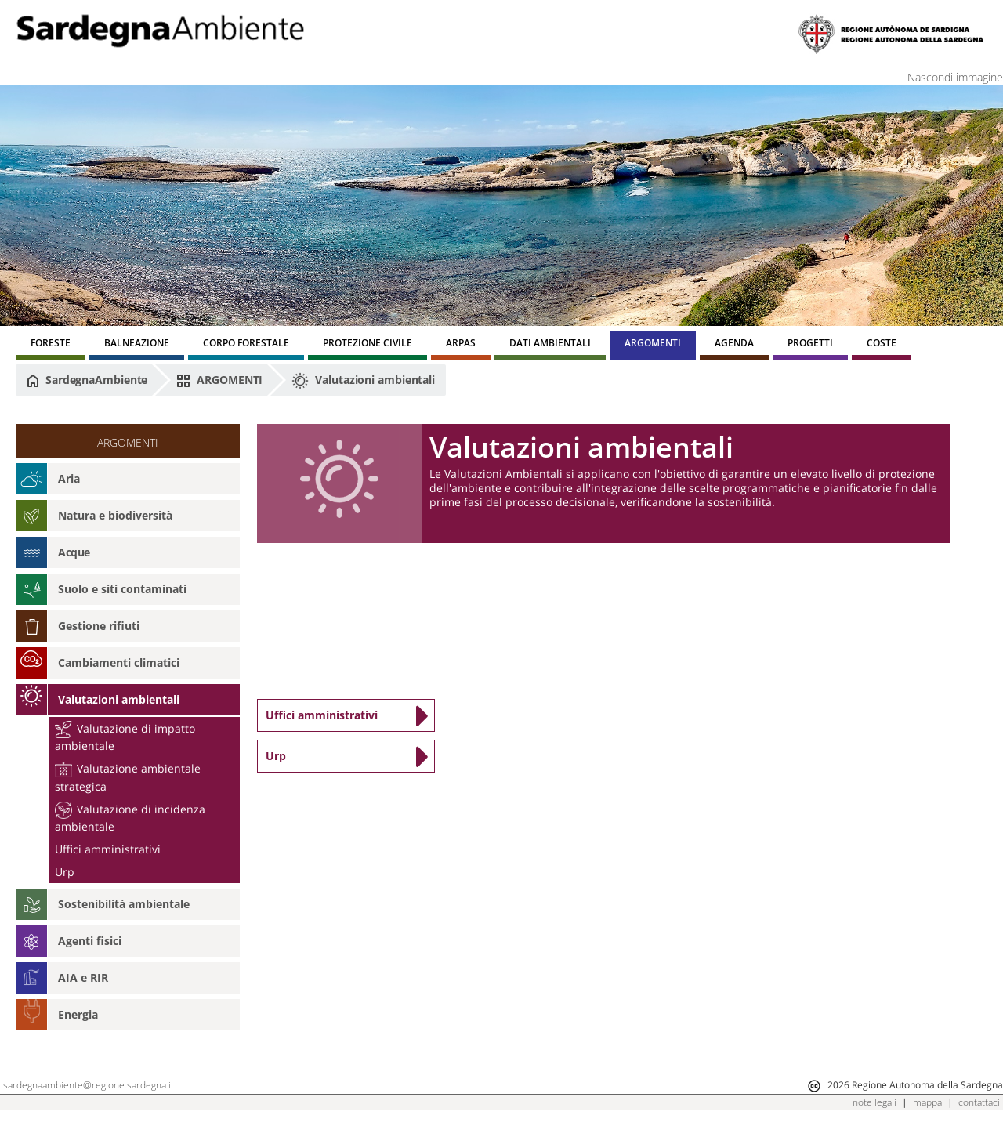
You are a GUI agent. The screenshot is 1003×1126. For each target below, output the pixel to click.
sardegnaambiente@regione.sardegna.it (88, 1085)
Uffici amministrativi (108, 849)
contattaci (979, 1102)
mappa (927, 1102)
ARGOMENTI (219, 380)
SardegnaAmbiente (87, 380)
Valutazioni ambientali (363, 380)
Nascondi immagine (955, 77)
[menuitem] (50, 345)
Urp (64, 871)
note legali (874, 1102)
